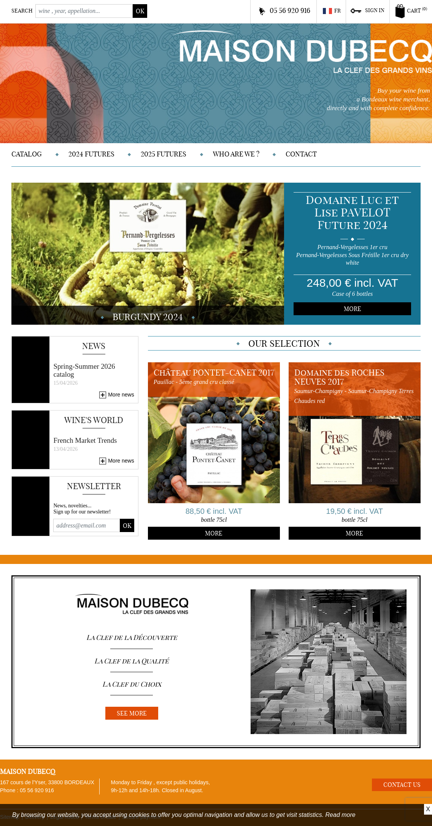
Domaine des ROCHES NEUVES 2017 (339, 377)
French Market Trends (85, 440)
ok (140, 11)
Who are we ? (236, 154)
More (352, 309)
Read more (341, 815)
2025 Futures (163, 154)
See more (132, 713)
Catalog (26, 154)
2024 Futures (91, 154)
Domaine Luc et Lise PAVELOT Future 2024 (352, 212)
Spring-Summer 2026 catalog (84, 370)
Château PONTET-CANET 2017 (214, 372)
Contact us (402, 784)
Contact (301, 154)
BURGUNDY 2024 (148, 316)
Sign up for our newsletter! (82, 512)
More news (121, 395)
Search (22, 10)
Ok (127, 525)
